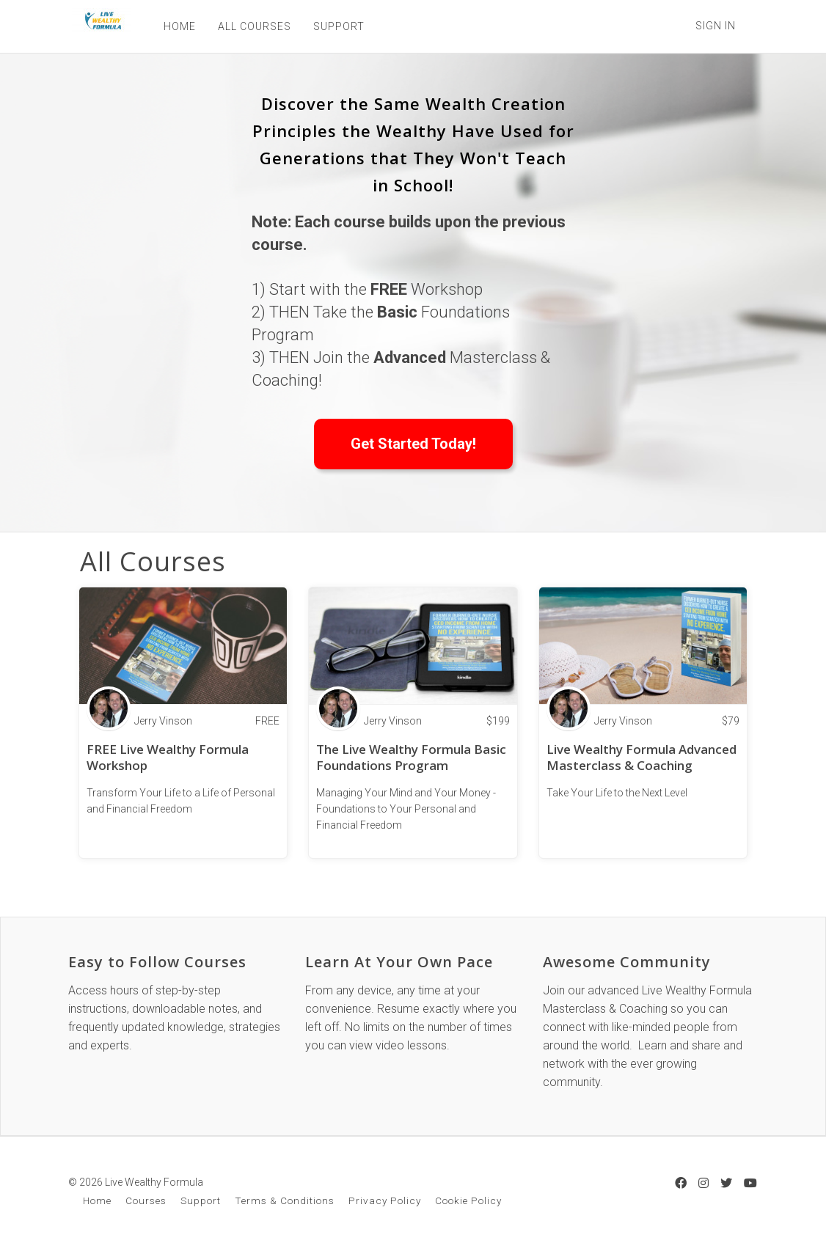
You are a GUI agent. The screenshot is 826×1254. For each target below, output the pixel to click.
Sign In (715, 26)
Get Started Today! (413, 443)
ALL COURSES (251, 26)
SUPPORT (335, 26)
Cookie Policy (468, 1200)
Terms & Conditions (285, 1200)
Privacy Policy (384, 1200)
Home (97, 1200)
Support (200, 1200)
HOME (176, 26)
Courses (146, 1200)
